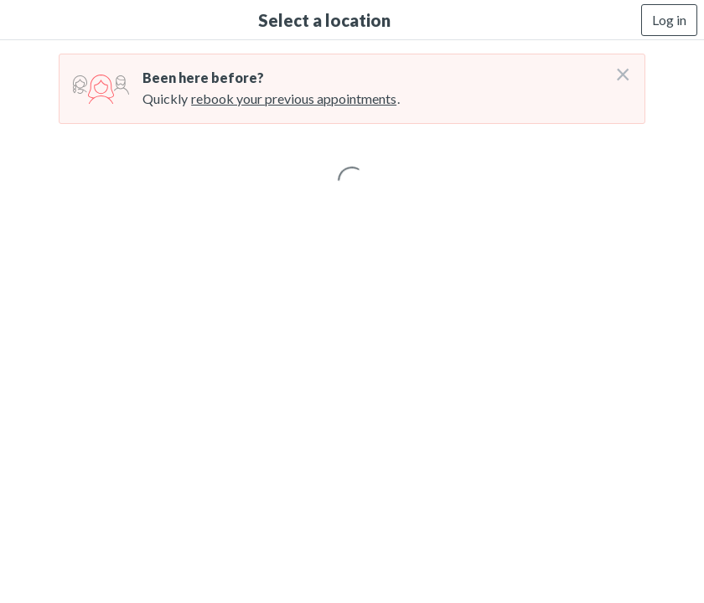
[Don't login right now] (617, 67)
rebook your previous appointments (293, 98)
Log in (669, 20)
